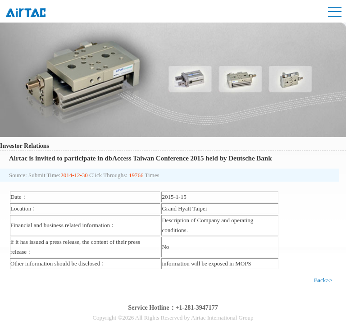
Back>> (323, 280)
